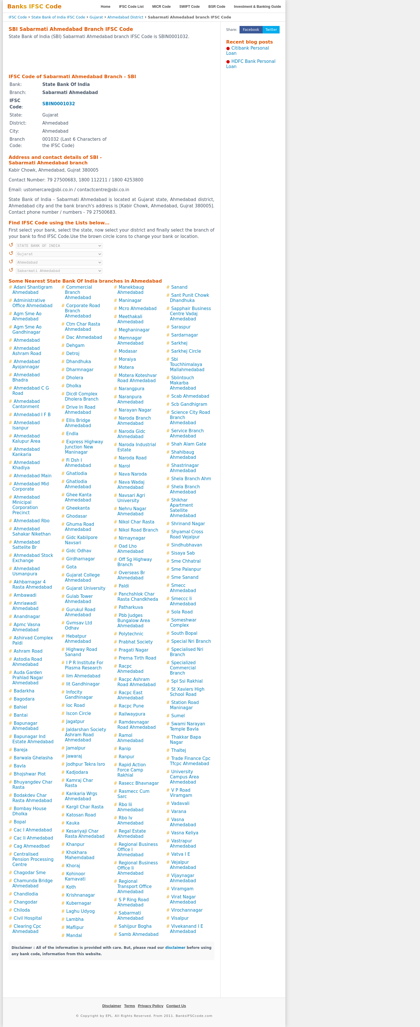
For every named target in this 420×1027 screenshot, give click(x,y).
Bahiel (20, 707)
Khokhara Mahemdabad (79, 855)
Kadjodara (77, 772)
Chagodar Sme (30, 872)
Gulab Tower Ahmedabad (79, 599)
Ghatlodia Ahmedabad (78, 484)
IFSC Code (18, 17)
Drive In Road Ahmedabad (80, 410)
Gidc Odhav (78, 550)
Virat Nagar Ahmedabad (183, 899)
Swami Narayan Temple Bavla (187, 726)
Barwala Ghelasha (33, 758)
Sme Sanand (185, 577)
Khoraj (73, 865)
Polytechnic (131, 634)
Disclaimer (111, 1006)
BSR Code (216, 7)
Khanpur (75, 844)
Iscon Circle (78, 713)
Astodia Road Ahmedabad (27, 662)
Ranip (125, 748)
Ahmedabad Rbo (32, 520)
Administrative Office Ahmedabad (32, 303)
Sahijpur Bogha (135, 926)
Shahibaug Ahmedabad (183, 455)
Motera (126, 367)
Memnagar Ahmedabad (130, 340)
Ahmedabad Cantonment (26, 404)
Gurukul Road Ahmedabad (80, 612)
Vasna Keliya (184, 833)
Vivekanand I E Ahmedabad (186, 929)
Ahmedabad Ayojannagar (26, 364)
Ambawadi (25, 595)
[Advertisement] (111, 56)
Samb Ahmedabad (139, 934)
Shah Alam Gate (188, 444)
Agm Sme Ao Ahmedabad (27, 316)
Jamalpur (76, 748)
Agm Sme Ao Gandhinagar (27, 329)
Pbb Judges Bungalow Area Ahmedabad (133, 620)
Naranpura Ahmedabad (130, 399)
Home (105, 7)
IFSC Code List (131, 7)
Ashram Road (28, 651)
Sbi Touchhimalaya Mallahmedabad (187, 364)
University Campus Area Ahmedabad (184, 777)
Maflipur (75, 927)
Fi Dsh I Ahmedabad (78, 463)
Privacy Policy (150, 1006)
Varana (178, 811)
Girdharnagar (80, 559)
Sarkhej (179, 343)
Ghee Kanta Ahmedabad (78, 497)
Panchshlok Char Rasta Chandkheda (137, 597)
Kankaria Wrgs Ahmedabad (81, 796)
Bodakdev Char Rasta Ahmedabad (32, 798)
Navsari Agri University (131, 498)
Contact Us (176, 1006)
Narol (124, 466)
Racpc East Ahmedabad (130, 695)
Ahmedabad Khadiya (26, 465)
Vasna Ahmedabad (183, 822)
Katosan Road (81, 815)
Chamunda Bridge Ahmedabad (32, 883)
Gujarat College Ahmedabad (82, 577)
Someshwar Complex (183, 622)
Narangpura (131, 388)
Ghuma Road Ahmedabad (79, 527)
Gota (71, 567)
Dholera (74, 377)
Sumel (178, 715)
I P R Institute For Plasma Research (84, 665)
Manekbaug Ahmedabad (130, 290)
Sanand (179, 287)
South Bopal (184, 633)
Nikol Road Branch (138, 530)
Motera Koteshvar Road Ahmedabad (137, 378)
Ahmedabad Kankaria (26, 452)
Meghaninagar (134, 330)
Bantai (21, 715)
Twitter (271, 30)
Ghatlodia (76, 473)
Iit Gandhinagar (83, 684)
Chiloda (22, 910)
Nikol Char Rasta (137, 522)
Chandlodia (26, 894)
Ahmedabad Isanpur (26, 425)
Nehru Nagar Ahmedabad (131, 511)
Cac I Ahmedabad (33, 830)
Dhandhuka (78, 361)
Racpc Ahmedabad (130, 669)
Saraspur (181, 327)
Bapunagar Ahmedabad (25, 726)
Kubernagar (78, 903)
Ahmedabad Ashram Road (26, 351)
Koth (71, 887)
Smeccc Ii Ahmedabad (183, 601)
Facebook (251, 30)
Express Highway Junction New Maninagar (84, 447)
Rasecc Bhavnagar (139, 783)
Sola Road (182, 612)
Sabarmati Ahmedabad (130, 915)
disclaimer (175, 948)
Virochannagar (187, 910)
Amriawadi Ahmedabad (25, 606)
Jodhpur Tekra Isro (85, 764)
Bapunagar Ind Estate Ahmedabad (33, 739)
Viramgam (182, 888)
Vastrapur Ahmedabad (183, 843)
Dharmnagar (79, 369)
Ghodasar (76, 516)
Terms (129, 1006)
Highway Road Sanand (81, 652)
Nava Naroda (133, 474)
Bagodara (24, 699)
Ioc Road (75, 705)
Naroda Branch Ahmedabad (134, 421)
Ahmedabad (27, 340)
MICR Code (161, 7)
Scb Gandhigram (189, 404)
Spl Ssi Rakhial (187, 681)
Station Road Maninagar (184, 705)
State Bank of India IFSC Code (58, 17)
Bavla (20, 766)
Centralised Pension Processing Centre (33, 859)
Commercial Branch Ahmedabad (78, 292)
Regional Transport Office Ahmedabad (134, 886)
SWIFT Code (189, 7)
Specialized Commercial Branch (183, 668)
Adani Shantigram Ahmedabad (32, 290)
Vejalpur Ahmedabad (183, 865)
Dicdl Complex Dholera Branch (82, 396)
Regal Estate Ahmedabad (131, 834)
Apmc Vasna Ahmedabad (26, 627)
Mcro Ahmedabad (138, 308)
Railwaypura (132, 714)
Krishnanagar (80, 895)
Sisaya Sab (183, 553)
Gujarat (96, 17)
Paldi (124, 586)
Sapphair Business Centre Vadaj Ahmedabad (190, 314)
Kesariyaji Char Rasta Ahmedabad (85, 834)
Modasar (128, 351)
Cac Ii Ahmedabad (33, 838)
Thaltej (178, 750)
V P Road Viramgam (181, 793)
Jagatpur (75, 721)
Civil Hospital (28, 918)
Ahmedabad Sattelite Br (26, 545)
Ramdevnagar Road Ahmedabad (136, 725)
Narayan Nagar (135, 410)
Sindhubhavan (186, 545)
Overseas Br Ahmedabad (131, 575)
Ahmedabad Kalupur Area (26, 438)
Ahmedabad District (125, 17)
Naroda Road (133, 458)
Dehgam (75, 345)
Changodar (25, 902)
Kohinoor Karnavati (75, 876)
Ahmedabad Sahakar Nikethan (31, 531)
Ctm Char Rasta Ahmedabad (82, 327)
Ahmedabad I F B (32, 414)
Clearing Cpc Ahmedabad (26, 929)
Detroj (73, 353)
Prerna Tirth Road (137, 658)
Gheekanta (78, 508)
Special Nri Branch (191, 641)
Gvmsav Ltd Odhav (78, 625)
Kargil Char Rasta (85, 807)
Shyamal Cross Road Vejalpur (186, 534)
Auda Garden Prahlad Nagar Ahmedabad (27, 678)
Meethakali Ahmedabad (130, 319)
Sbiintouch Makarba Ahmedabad (183, 383)
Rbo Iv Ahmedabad (130, 820)
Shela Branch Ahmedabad (185, 489)
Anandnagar (27, 616)
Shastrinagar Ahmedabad (184, 468)
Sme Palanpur (186, 569)
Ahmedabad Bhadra (26, 377)
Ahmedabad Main (33, 475)
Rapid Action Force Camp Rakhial (131, 770)
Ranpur (126, 756)
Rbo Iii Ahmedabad (130, 807)
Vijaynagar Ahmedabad (183, 878)
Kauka (73, 823)
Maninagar (130, 300)
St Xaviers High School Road (187, 692)
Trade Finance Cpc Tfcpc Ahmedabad (190, 761)
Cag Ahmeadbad (32, 846)
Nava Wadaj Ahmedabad (130, 485)
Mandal (74, 935)
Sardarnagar (184, 335)
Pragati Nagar (133, 650)
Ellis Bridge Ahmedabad (78, 423)
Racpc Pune (131, 706)
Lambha (75, 919)
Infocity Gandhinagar (79, 695)
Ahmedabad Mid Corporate (30, 486)
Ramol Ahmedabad (130, 738)
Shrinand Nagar (188, 523)
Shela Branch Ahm (191, 478)
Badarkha (24, 691)
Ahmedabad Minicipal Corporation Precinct (26, 505)
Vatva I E (180, 854)
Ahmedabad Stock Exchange (32, 558)
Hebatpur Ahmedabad (78, 639)
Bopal (20, 822)
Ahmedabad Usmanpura (26, 571)
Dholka (73, 385)
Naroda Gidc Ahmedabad (131, 434)
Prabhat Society (136, 642)
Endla (72, 433)
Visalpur (180, 918)
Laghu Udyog (80, 911)
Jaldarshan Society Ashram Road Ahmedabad (85, 735)
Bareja (21, 749)
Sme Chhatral (186, 561)
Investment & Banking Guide (257, 7)
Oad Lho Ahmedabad (130, 549)
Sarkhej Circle (186, 351)
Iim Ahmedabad (83, 676)
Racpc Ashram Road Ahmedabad (136, 682)
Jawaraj (74, 756)
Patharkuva (131, 607)
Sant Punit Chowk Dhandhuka (189, 298)
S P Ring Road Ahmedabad (133, 902)
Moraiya (127, 359)
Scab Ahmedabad (190, 396)
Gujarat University (86, 588)
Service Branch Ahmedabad (187, 433)
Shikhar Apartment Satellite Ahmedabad (183, 507)
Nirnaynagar (132, 538)
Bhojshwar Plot (30, 774)
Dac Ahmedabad (84, 337)
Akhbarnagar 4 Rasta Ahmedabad (32, 584)
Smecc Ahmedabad (183, 588)
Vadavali (180, 803)
